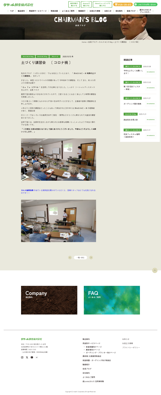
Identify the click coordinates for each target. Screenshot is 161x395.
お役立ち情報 (95, 11)
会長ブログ (131, 11)
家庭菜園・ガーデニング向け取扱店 (97, 360)
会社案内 (119, 11)
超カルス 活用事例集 (93, 381)
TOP (12, 11)
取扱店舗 (54, 11)
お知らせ (107, 11)
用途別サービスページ (38, 11)
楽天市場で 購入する (74, 4)
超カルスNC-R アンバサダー (145, 10)
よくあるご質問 (68, 11)
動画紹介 (81, 11)
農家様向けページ (93, 349)
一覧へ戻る (80, 257)
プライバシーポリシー (131, 347)
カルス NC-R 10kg (105, 42)
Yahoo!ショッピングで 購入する (102, 4)
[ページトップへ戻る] (154, 270)
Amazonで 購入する (86, 4)
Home (84, 42)
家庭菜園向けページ (94, 346)
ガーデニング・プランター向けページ (101, 352)
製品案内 (21, 11)
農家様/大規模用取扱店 (92, 356)
